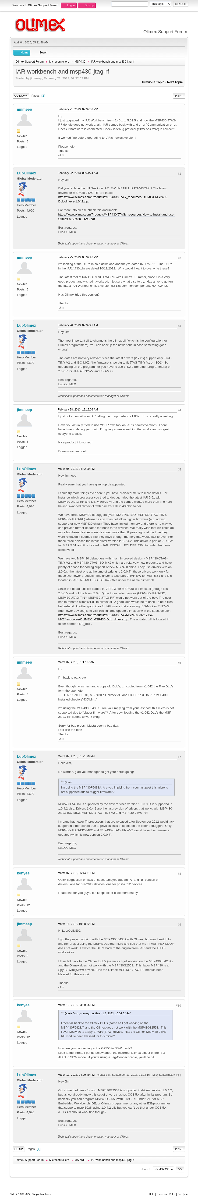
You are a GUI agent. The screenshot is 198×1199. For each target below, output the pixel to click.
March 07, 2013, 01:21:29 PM (76, 756)
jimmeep (24, 109)
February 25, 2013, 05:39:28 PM (78, 257)
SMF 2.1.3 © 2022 (20, 1194)
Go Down (21, 95)
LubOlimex (26, 173)
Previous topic (153, 82)
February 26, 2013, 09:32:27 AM (78, 325)
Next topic (175, 82)
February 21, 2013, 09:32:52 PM (78, 109)
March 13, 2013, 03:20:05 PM (76, 1005)
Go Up (18, 1149)
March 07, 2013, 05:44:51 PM (76, 873)
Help (151, 1194)
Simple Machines (41, 1194)
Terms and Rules (165, 1194)
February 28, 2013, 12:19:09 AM (78, 409)
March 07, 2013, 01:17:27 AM (76, 662)
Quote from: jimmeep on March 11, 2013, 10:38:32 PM (97, 1013)
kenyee (23, 873)
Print (179, 95)
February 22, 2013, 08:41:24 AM (78, 173)
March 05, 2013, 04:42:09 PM (76, 468)
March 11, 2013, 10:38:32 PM (76, 924)
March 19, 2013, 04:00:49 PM (76, 1074)
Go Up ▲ (183, 1194)
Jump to (146, 1169)
